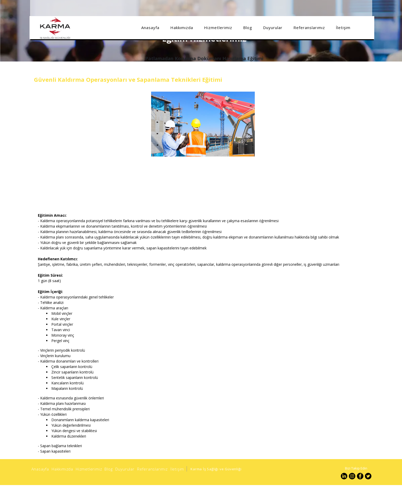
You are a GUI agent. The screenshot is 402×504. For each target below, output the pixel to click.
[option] (203, 415)
